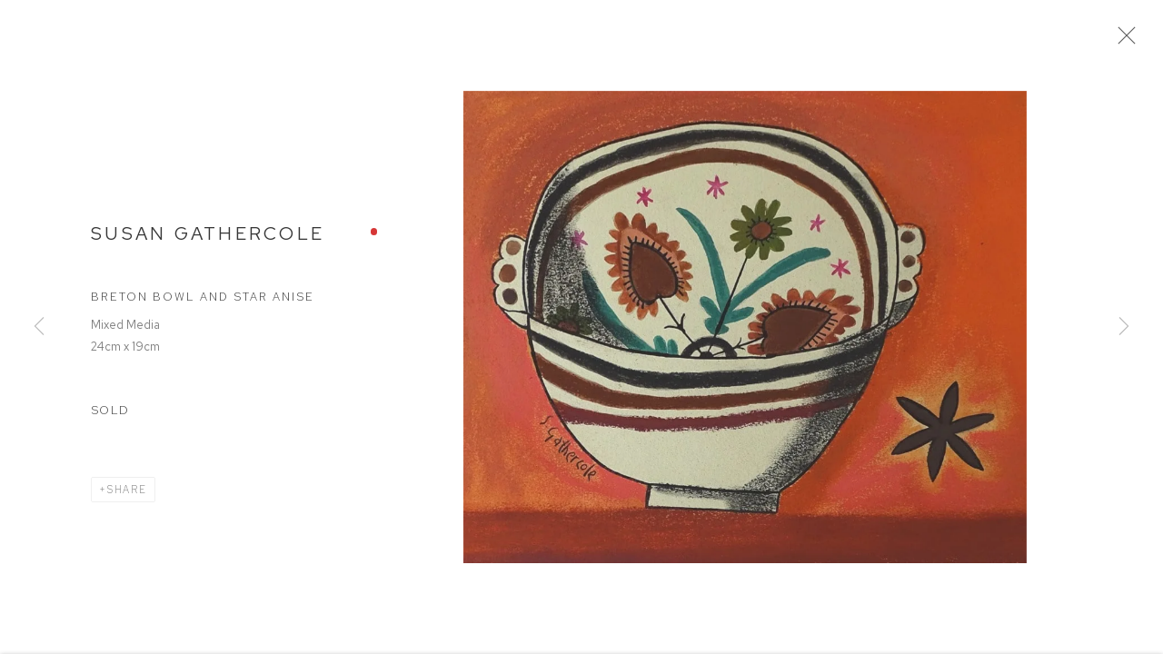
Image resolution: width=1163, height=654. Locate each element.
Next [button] (1124, 327)
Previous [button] (39, 327)
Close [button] (1128, 40)
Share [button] (127, 494)
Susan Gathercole (207, 238)
